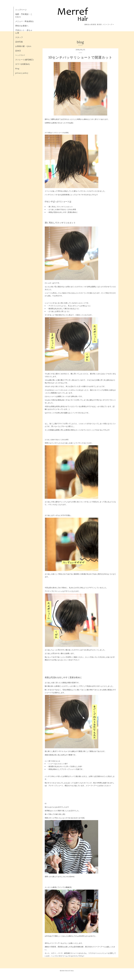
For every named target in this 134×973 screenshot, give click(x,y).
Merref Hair (69, 970)
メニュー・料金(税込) (24, 21)
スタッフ (19, 37)
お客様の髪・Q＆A (23, 46)
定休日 (18, 51)
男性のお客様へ (22, 26)
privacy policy (21, 73)
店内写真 (19, 42)
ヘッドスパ (20, 55)
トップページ (21, 10)
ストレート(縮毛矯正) (24, 59)
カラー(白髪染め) (22, 64)
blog (17, 68)
